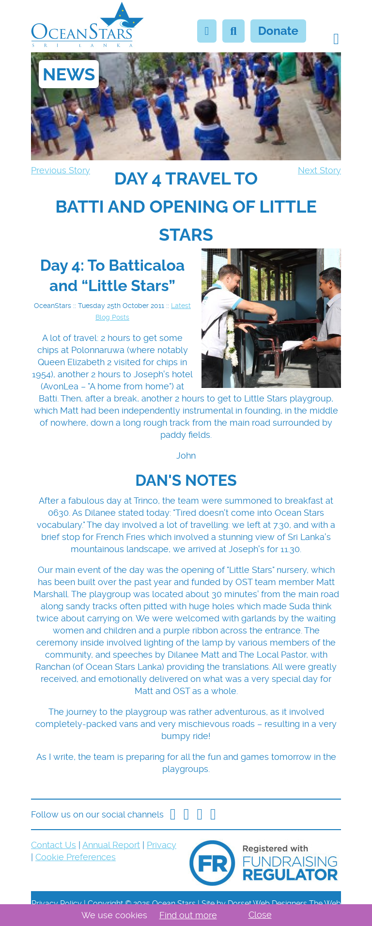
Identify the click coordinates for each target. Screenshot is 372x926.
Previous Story (60, 170)
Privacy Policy (56, 903)
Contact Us (53, 845)
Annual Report (111, 845)
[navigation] (186, 206)
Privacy (161, 845)
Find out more (188, 915)
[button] (336, 38)
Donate (278, 31)
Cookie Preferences (75, 857)
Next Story (319, 170)
